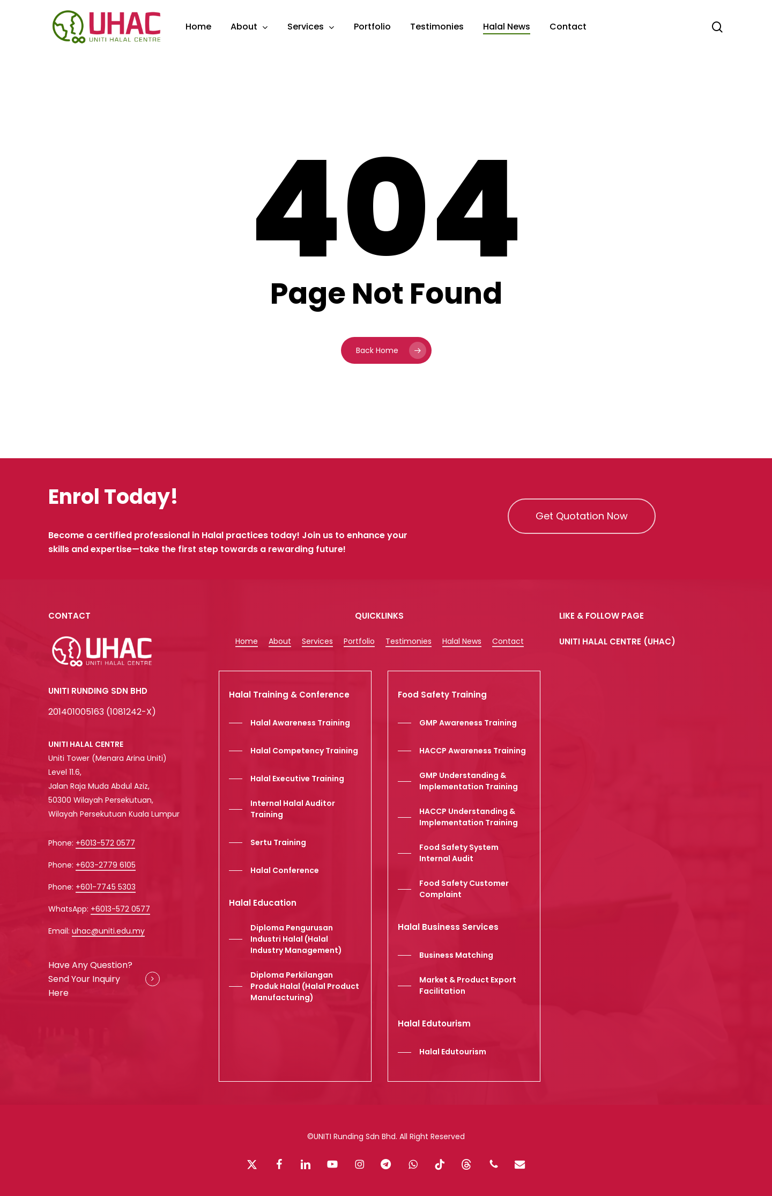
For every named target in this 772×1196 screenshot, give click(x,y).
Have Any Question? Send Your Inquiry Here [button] (90, 979)
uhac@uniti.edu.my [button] (108, 931)
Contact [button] (508, 641)
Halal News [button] (461, 641)
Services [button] (317, 641)
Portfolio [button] (359, 641)
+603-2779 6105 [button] (106, 865)
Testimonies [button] (408, 641)
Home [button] (246, 641)
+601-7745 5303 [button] (106, 887)
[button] (582, 516)
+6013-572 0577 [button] (105, 843)
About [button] (280, 641)
